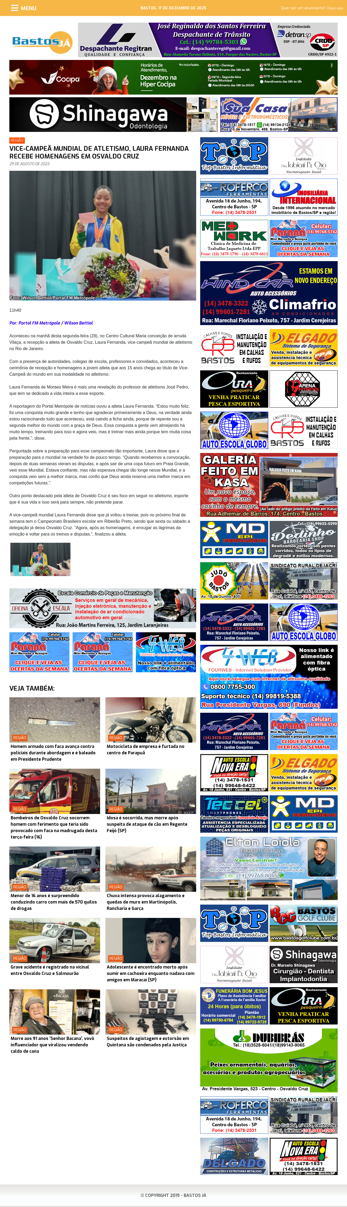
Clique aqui (334, 8)
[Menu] (24, 8)
